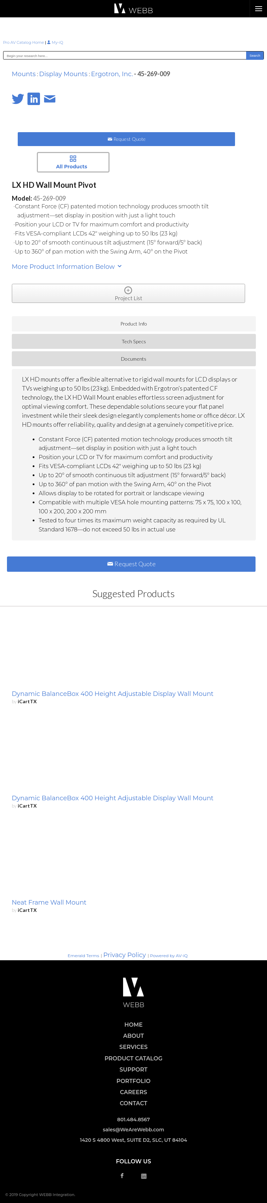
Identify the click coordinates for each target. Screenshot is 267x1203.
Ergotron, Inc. (112, 74)
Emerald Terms (83, 955)
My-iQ (55, 42)
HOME (133, 1024)
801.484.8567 (133, 1119)
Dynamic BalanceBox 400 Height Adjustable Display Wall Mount (112, 694)
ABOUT (133, 1036)
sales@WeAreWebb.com (133, 1129)
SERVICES (133, 1047)
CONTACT (133, 1103)
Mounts (24, 74)
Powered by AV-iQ (169, 955)
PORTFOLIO (133, 1081)
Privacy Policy (124, 955)
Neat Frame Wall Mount (49, 902)
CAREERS (133, 1092)
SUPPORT (133, 1069)
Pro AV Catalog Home (24, 42)
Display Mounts (63, 74)
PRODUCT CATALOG (134, 1058)
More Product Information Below (67, 267)
